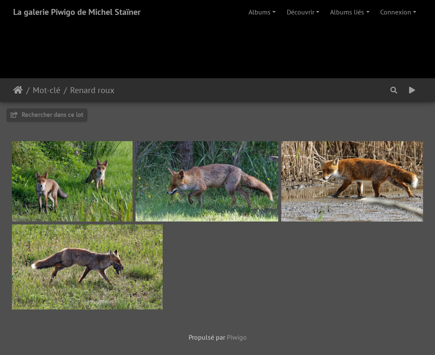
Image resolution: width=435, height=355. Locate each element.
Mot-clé (46, 90)
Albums (260, 12)
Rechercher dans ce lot (47, 115)
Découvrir (300, 12)
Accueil (18, 90)
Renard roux (92, 90)
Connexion (395, 12)
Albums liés (347, 12)
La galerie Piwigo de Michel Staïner (77, 11)
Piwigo (237, 337)
